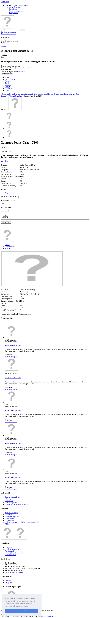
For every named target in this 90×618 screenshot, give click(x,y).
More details (5, 161)
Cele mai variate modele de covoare (17, 504)
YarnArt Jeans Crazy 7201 (13, 477)
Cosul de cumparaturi (16, 11)
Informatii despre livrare (13, 516)
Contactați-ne (9, 518)
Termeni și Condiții (11, 513)
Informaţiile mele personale (14, 553)
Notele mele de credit (12, 549)
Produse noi (9, 501)
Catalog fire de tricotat (12, 497)
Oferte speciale (10, 499)
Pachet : (5, 215)
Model (3, 147)
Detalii (7, 245)
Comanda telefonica (15, 7)
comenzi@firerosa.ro (17, 572)
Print (6, 193)
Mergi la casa (13, 13)
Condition (4, 151)
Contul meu (13, 9)
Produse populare (11, 503)
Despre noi (8, 515)
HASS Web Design (47, 616)
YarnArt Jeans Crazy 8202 (13, 410)
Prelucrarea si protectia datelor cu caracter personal (22, 522)
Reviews (8, 248)
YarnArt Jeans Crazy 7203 (13, 443)
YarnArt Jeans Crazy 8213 (13, 378)
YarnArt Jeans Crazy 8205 (13, 345)
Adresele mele (10, 551)
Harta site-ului (10, 520)
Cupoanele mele (10, 555)
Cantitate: (4, 211)
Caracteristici (9, 247)
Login (16, 5)
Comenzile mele (10, 547)
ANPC (7, 524)
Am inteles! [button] (22, 611)
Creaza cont (25, 5)
